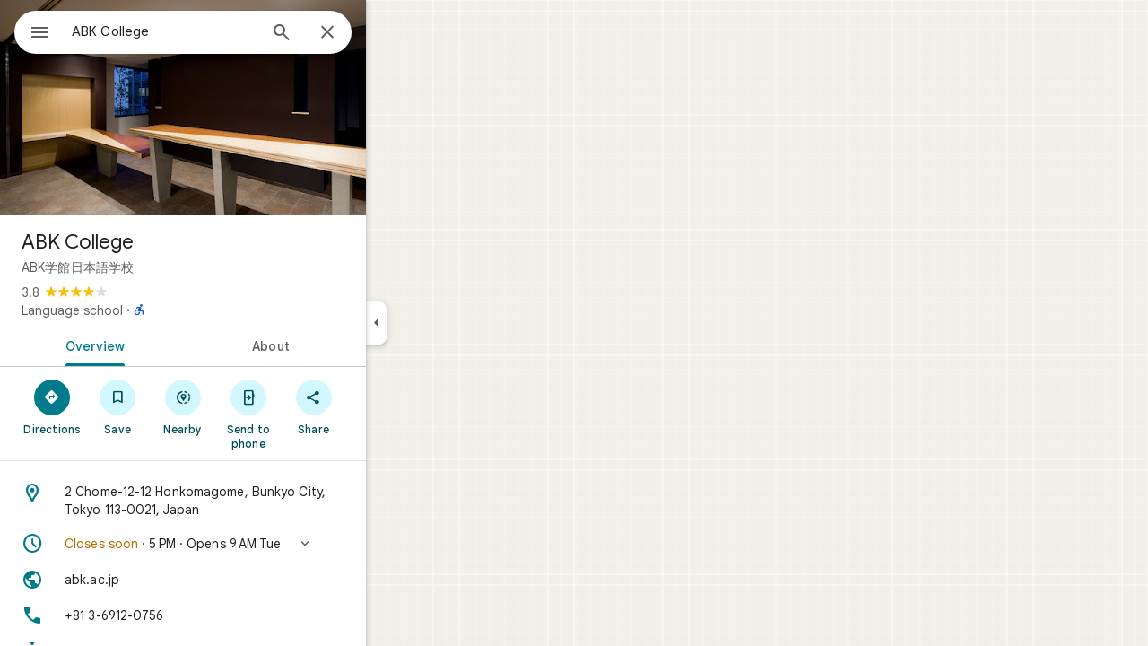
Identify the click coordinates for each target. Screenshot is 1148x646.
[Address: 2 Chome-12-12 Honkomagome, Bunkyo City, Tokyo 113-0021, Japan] (247, 501)
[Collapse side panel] (440, 323)
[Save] (182, 406)
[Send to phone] (312, 413)
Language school (136, 310)
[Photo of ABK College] (247, 107)
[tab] (156, 344)
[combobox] (210, 31)
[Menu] (32, 30)
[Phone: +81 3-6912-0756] (247, 615)
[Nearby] (248, 406)
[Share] (378, 406)
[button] (247, 544)
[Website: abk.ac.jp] (247, 580)
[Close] (392, 33)
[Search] (346, 34)
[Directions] (117, 406)
